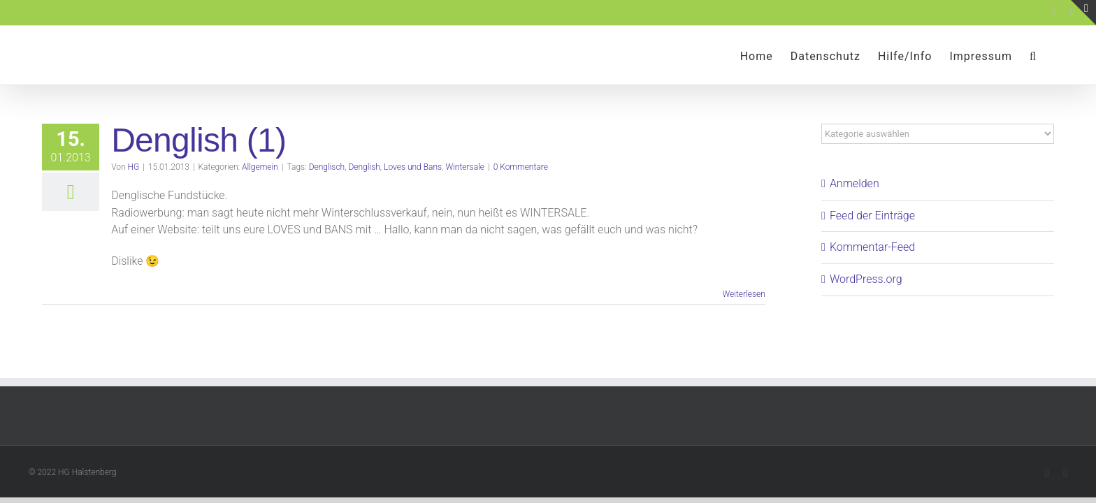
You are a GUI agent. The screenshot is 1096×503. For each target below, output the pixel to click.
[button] (1050, 55)
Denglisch (327, 167)
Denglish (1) (198, 140)
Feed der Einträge (872, 215)
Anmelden (854, 183)
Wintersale (464, 167)
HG (134, 167)
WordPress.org (866, 279)
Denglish (364, 167)
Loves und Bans (413, 167)
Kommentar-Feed (872, 247)
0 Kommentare (520, 167)
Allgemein (260, 167)
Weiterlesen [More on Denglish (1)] (743, 294)
